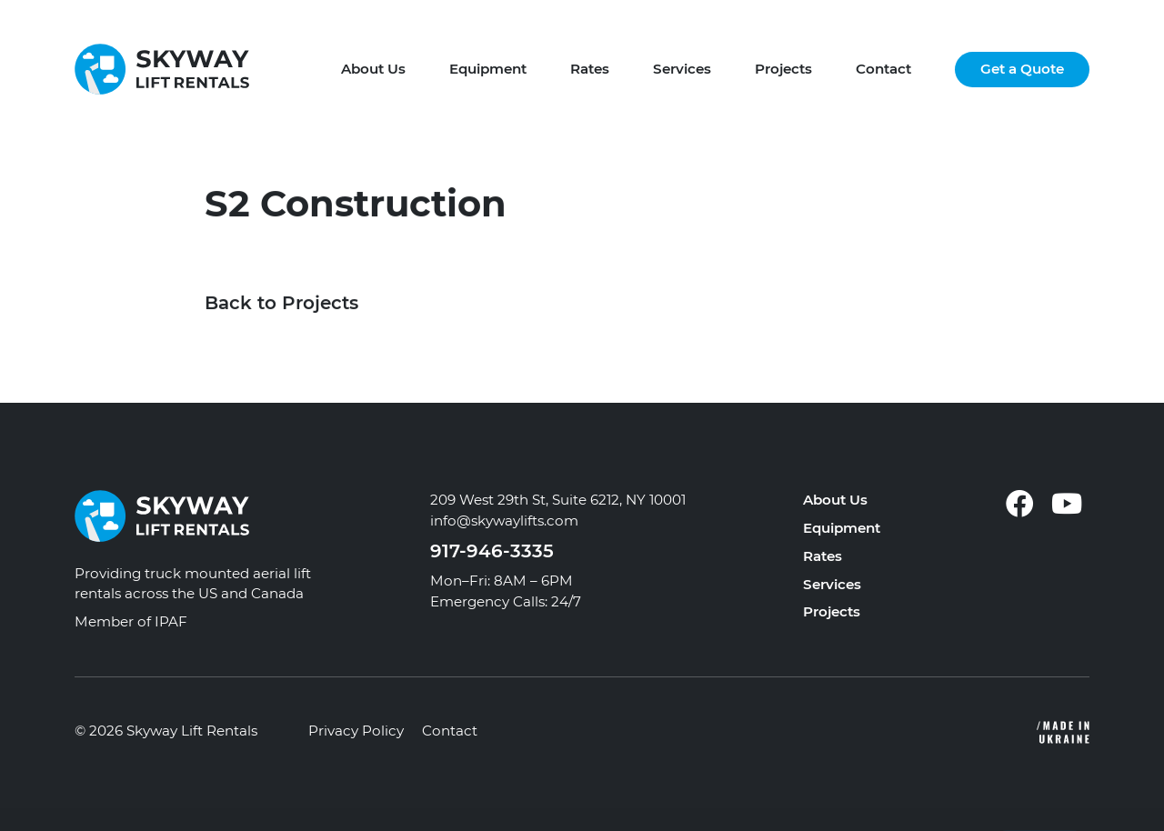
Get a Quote (1022, 68)
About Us (373, 68)
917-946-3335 (492, 551)
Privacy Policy (356, 730)
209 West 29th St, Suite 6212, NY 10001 (558, 499)
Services (682, 68)
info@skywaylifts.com (504, 520)
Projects (783, 68)
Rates (589, 68)
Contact (883, 68)
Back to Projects (281, 304)
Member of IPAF (131, 621)
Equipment (488, 68)
